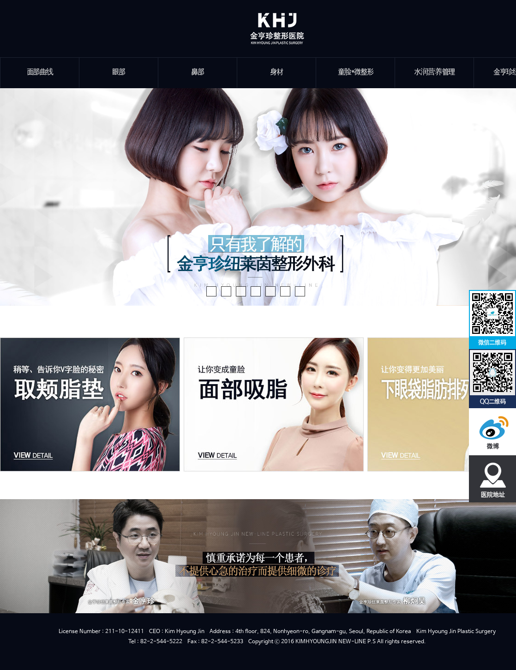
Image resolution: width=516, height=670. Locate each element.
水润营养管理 (434, 72)
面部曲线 (40, 72)
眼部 (118, 72)
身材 (276, 72)
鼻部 (197, 72)
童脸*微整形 (355, 72)
